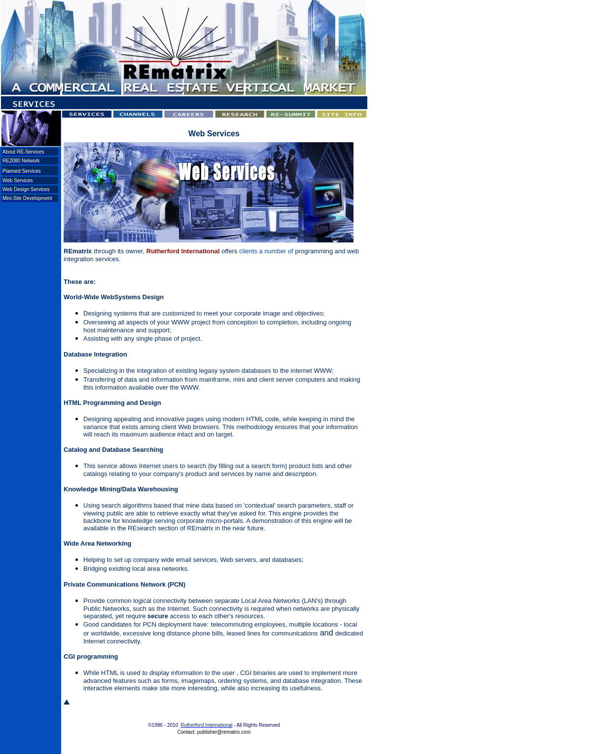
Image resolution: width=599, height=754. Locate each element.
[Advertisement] (29, 234)
